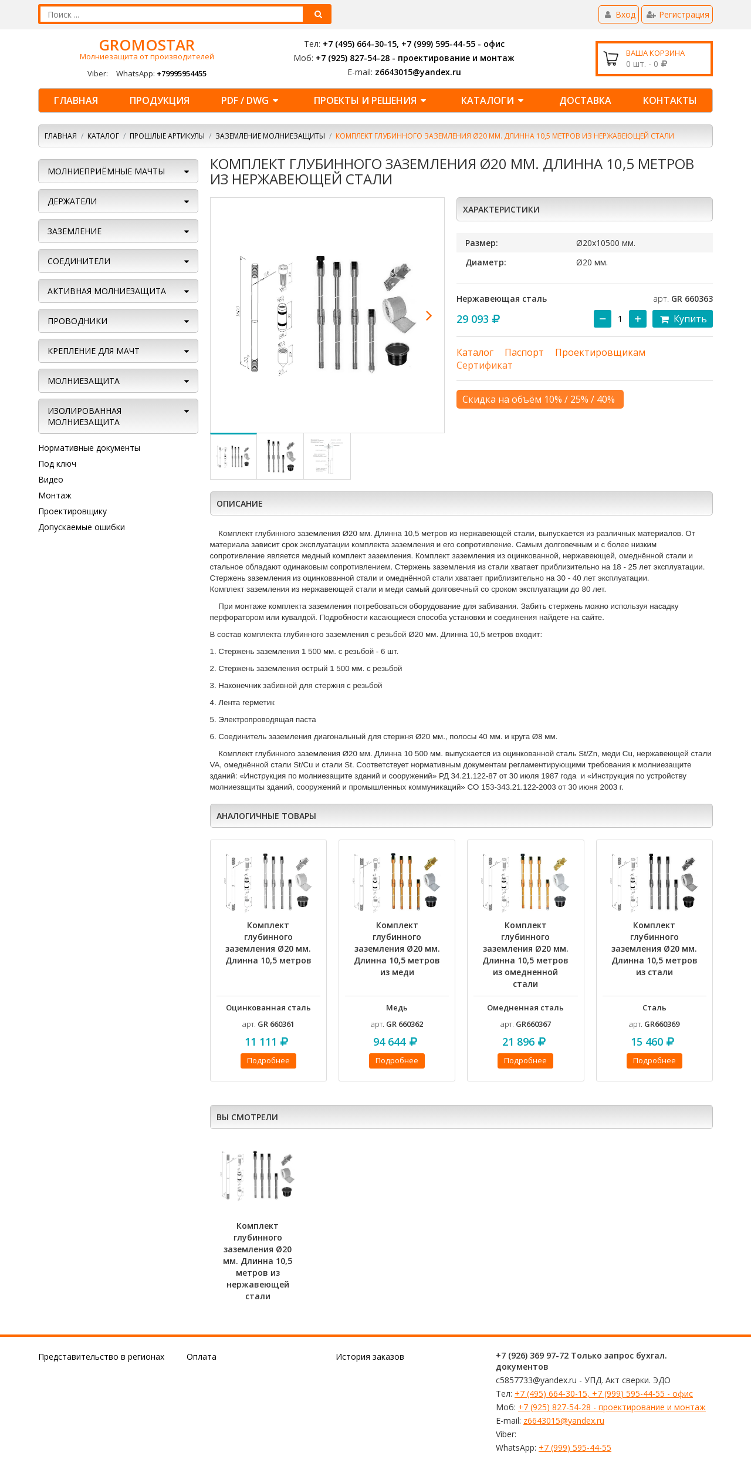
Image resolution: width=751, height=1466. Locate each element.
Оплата (201, 1356)
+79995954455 (182, 73)
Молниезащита (84, 380)
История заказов (370, 1356)
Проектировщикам (600, 352)
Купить (682, 318)
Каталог (103, 136)
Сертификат (484, 365)
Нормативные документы (89, 447)
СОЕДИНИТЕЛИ (79, 261)
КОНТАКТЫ (670, 100)
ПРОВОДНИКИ (77, 320)
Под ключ (57, 463)
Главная (76, 100)
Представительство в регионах (101, 1356)
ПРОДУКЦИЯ (160, 100)
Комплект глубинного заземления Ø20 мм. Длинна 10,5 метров (268, 942)
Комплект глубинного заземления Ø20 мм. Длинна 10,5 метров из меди (397, 948)
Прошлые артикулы (167, 136)
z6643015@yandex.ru (418, 71)
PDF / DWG (251, 100)
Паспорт (524, 352)
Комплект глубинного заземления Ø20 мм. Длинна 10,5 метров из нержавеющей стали (257, 1261)
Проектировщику (72, 511)
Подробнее (268, 1060)
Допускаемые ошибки (81, 527)
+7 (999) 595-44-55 (575, 1447)
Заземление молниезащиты (270, 136)
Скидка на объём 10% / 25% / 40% (538, 399)
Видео (50, 479)
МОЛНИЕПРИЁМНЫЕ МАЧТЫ (106, 171)
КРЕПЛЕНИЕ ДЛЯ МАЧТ (94, 350)
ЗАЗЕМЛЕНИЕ (75, 231)
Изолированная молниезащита (84, 416)
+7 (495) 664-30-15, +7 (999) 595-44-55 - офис (414, 43)
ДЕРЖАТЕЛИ (72, 201)
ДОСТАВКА (585, 100)
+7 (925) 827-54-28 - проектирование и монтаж (415, 57)
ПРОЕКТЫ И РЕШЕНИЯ (371, 100)
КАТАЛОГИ (494, 100)
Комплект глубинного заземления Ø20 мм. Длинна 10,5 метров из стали (654, 948)
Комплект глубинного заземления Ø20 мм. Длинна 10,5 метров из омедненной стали (525, 954)
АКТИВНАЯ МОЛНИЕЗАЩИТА (107, 290)
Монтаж (55, 495)
